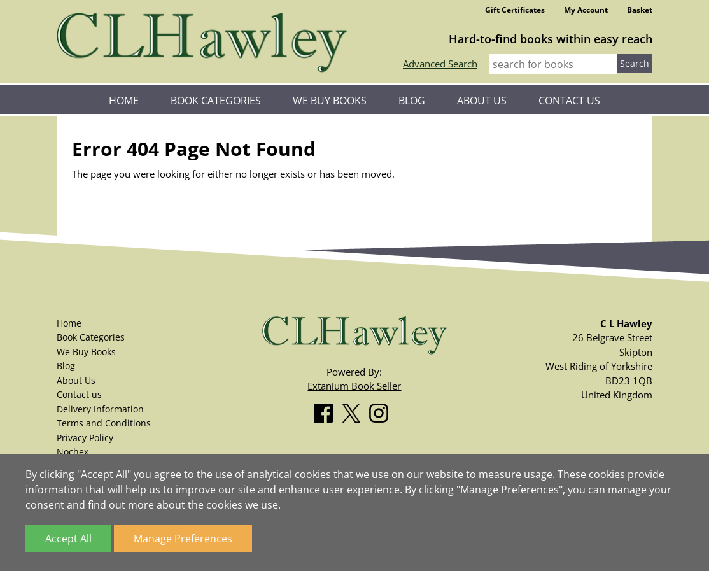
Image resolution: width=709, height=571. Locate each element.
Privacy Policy (85, 438)
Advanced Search (440, 63)
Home (124, 101)
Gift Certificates (515, 9)
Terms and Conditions (104, 423)
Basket (639, 9)
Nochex (72, 452)
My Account (586, 9)
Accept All (68, 539)
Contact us (569, 101)
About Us (482, 101)
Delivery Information (100, 409)
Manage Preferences (183, 539)
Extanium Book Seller (354, 385)
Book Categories (216, 101)
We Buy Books (330, 101)
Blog (411, 101)
